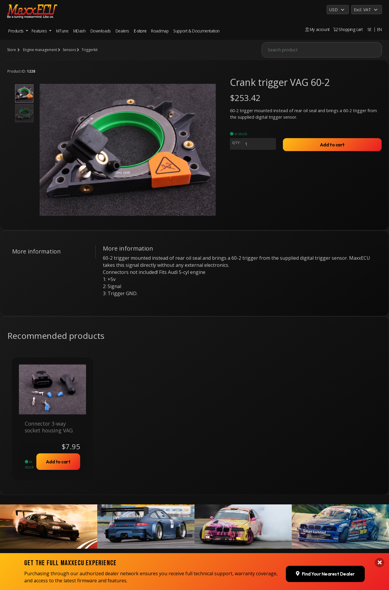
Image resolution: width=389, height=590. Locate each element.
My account (317, 29)
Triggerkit (90, 49)
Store (11, 49)
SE (369, 29)
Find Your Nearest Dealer (325, 528)
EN (379, 29)
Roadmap (159, 31)
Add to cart (332, 145)
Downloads (100, 31)
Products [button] (16, 31)
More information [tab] (36, 251)
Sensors (69, 49)
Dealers (122, 31)
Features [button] (40, 31)
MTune (62, 31)
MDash (79, 31)
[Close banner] (379, 517)
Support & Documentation (196, 31)
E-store (140, 31)
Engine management (40, 49)
